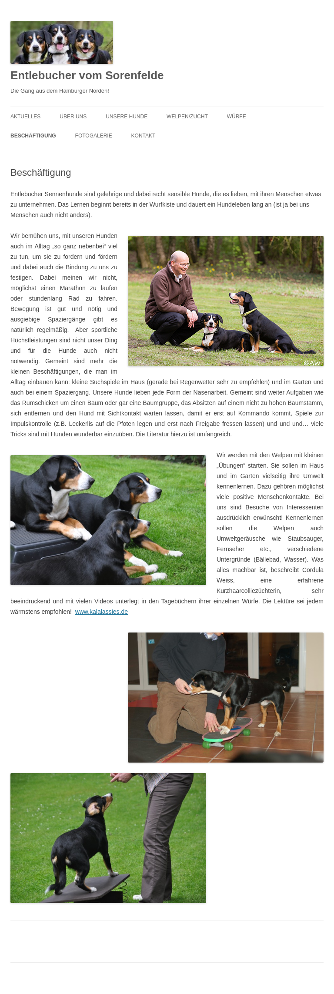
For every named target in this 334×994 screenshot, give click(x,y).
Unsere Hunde (126, 117)
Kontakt (143, 136)
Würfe (236, 117)
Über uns (73, 117)
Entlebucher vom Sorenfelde (87, 75)
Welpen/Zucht (187, 117)
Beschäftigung (33, 136)
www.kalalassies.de (101, 611)
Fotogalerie (93, 136)
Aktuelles (25, 117)
